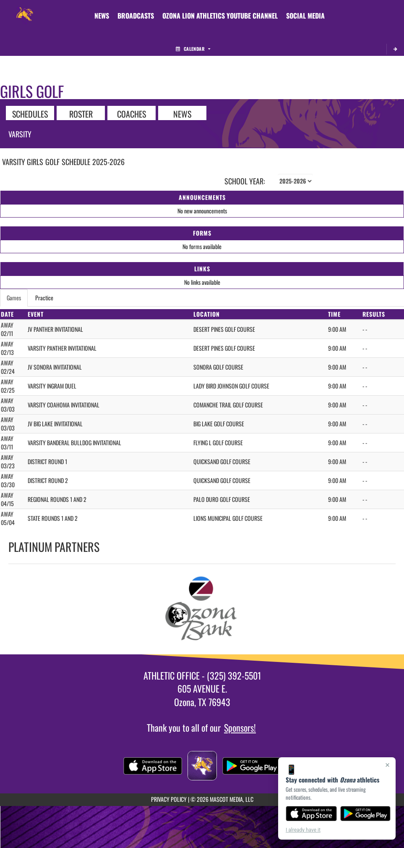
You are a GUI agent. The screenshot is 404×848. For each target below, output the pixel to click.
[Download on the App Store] (311, 813)
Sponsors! (240, 727)
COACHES (131, 113)
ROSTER (81, 113)
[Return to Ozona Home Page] (23, 10)
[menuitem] (101, 15)
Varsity (19, 134)
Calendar (193, 48)
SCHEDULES (30, 113)
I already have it (303, 830)
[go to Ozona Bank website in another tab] (202, 609)
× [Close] (387, 765)
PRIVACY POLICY (169, 799)
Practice (44, 297)
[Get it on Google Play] (365, 813)
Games (14, 297)
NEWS (182, 113)
